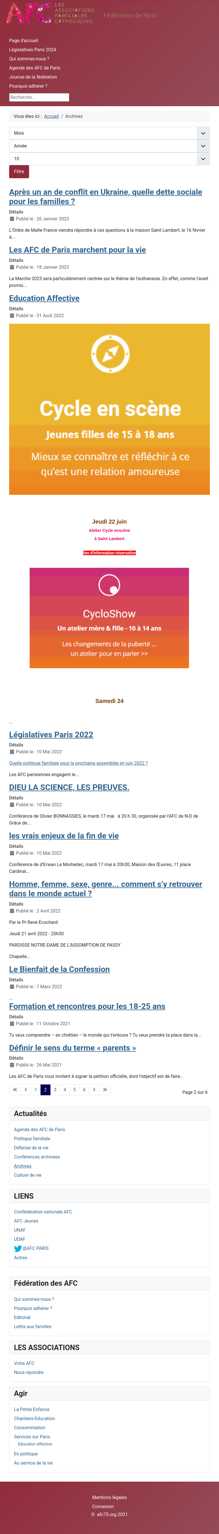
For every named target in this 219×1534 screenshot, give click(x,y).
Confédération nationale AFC (43, 1212)
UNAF (20, 1230)
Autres (20, 1257)
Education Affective (44, 298)
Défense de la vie (31, 1147)
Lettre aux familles (32, 1326)
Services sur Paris (32, 1436)
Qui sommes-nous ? (29, 58)
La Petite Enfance (31, 1409)
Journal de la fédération (33, 77)
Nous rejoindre (29, 1372)
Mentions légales (109, 1497)
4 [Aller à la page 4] (65, 1089)
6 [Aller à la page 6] (84, 1089)
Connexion (102, 1506)
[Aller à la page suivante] (94, 1089)
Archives (22, 1166)
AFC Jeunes (26, 1221)
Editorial (22, 1317)
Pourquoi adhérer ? (28, 86)
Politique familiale (32, 1138)
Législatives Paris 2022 (51, 734)
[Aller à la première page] (15, 1089)
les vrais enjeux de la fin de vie (64, 835)
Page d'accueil (23, 40)
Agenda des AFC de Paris (34, 68)
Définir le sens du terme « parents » (72, 1048)
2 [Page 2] (45, 1089)
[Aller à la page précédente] (26, 1089)
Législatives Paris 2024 (32, 49)
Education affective (35, 1444)
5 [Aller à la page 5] (74, 1089)
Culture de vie (28, 1175)
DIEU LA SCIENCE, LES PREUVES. (69, 787)
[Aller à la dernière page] (105, 1089)
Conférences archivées (37, 1157)
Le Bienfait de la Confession (59, 969)
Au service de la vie (33, 1463)
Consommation (29, 1427)
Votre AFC (24, 1363)
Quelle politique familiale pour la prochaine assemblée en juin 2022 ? (78, 763)
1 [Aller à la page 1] (36, 1089)
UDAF (19, 1239)
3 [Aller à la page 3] (55, 1089)
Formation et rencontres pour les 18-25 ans (87, 1006)
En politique (26, 1454)
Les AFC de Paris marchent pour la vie (77, 250)
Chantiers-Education (34, 1418)
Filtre (19, 171)
